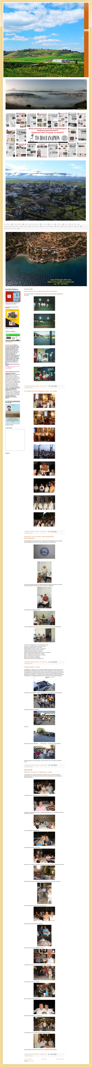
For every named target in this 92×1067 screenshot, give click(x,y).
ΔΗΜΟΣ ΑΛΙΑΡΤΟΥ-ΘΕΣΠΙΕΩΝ (32, 224)
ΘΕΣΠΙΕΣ (59, 224)
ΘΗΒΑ (66, 224)
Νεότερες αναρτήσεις (28, 1059)
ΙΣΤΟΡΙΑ (44, 224)
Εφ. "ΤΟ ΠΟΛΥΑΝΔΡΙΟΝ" (48, 226)
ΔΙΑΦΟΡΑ (29, 387)
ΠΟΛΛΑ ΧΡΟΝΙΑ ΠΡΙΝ (68, 226)
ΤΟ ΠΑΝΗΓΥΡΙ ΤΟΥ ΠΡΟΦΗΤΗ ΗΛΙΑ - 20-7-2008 (40, 391)
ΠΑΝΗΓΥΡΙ (25, 226)
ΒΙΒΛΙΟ (58, 226)
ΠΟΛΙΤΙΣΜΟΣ (7, 224)
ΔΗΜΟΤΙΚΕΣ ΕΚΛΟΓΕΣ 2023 (10, 228)
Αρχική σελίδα (43, 1059)
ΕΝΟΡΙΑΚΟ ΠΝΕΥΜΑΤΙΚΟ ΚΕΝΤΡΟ (12, 226)
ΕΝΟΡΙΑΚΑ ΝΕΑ (17, 224)
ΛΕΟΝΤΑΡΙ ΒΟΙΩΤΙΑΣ (25, 6)
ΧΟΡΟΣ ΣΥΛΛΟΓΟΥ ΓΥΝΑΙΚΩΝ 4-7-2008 (38, 772)
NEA (78, 226)
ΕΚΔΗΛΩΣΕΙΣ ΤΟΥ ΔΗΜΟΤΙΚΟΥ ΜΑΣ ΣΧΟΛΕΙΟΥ (40, 291)
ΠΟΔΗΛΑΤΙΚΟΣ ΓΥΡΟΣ (32, 667)
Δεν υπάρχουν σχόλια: (43, 531)
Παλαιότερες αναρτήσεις (60, 1059)
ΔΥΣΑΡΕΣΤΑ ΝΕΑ (35, 226)
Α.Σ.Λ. (51, 224)
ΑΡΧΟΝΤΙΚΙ (74, 224)
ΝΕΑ (31, 387)
